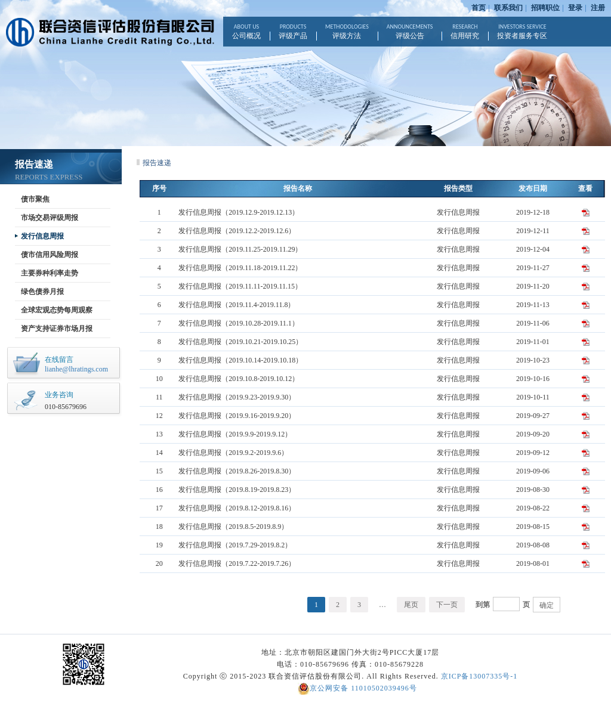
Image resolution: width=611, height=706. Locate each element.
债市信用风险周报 (49, 254)
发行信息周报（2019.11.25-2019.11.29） (240, 249)
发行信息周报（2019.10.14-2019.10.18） (240, 360)
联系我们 (508, 8)
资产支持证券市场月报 (56, 328)
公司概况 (246, 31)
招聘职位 (545, 8)
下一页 (447, 604)
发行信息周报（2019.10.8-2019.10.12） (238, 378)
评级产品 (293, 31)
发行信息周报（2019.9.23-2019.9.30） (236, 397)
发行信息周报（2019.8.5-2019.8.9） (233, 526)
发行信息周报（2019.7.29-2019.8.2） (235, 545)
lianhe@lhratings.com (76, 369)
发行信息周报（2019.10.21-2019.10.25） (240, 341)
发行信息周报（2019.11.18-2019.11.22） (240, 268)
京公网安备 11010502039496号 (357, 688)
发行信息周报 (42, 236)
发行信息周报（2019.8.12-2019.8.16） (236, 508)
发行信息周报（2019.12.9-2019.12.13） (238, 212)
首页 (478, 8)
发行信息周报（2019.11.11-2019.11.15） (240, 286)
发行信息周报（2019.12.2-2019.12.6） (236, 231)
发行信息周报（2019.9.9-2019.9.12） (235, 434)
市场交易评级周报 (49, 217)
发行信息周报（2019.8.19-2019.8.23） (236, 489)
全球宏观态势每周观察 (56, 310)
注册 (598, 8)
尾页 (411, 604)
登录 (575, 8)
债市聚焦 (35, 199)
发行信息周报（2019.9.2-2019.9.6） (233, 452)
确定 (546, 605)
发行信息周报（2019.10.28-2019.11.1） (238, 323)
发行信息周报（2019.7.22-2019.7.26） (236, 563)
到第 (483, 604)
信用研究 (464, 31)
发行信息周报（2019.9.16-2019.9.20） (236, 415)
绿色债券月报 (42, 291)
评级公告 (410, 31)
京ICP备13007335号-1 (479, 676)
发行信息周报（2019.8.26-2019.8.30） (236, 471)
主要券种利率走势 (49, 273)
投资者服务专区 (522, 31)
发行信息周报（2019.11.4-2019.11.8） (236, 305)
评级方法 (347, 31)
